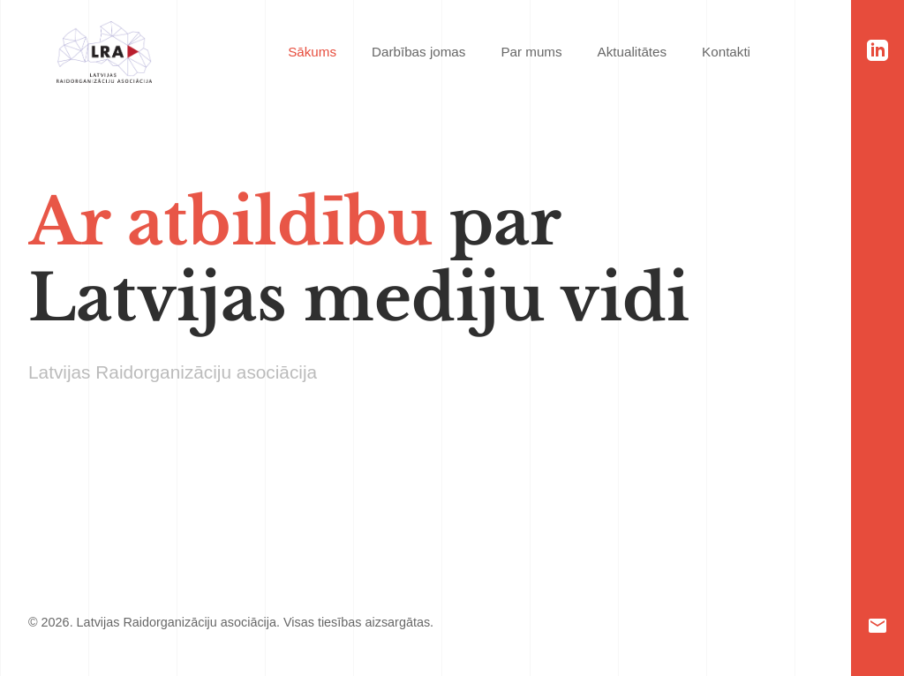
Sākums (312, 51)
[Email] (877, 626)
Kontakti (726, 51)
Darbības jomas (418, 51)
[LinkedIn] (877, 50)
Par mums (531, 51)
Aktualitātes (632, 51)
